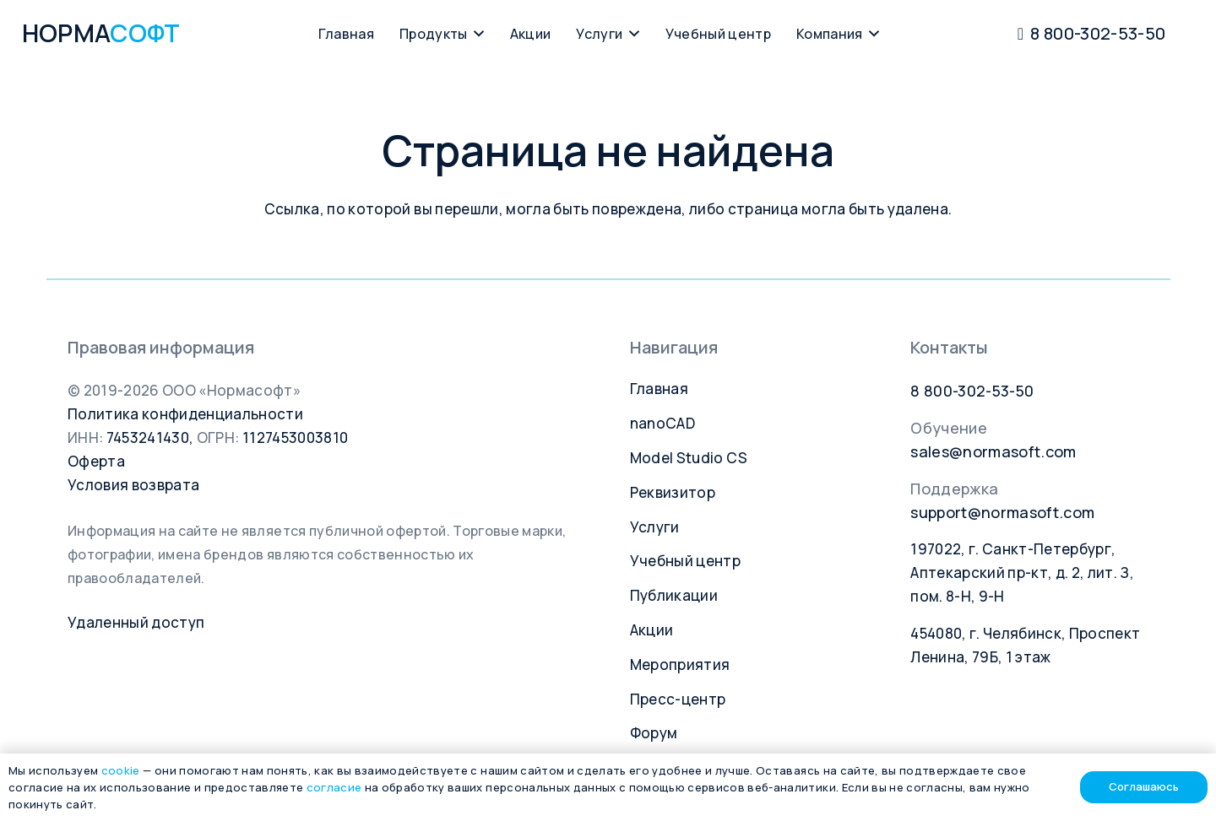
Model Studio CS (689, 457)
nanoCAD (662, 423)
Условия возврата (133, 484)
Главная (659, 388)
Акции (652, 630)
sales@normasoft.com (993, 451)
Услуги (655, 527)
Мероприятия (680, 664)
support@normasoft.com (1002, 512)
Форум (654, 733)
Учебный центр (685, 560)
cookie (120, 770)
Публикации (674, 595)
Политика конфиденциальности (185, 414)
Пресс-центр (678, 699)
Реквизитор (672, 492)
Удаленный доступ (136, 622)
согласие (334, 787)
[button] (476, 34)
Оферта (96, 461)
